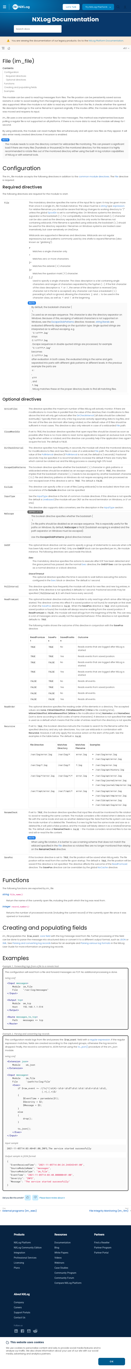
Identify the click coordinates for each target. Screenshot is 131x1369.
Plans (17, 1267)
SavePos (46, 605)
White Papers (61, 1252)
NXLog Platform (22, 1242)
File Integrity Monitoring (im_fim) (108, 1210)
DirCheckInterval (85, 415)
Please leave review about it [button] (52, 1198)
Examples (9, 91)
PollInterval (47, 454)
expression (118, 205)
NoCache (103, 867)
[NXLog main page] (21, 7)
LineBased (48, 499)
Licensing (19, 1262)
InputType (42, 496)
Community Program (65, 1272)
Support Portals (22, 1312)
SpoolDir (52, 212)
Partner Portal (101, 1252)
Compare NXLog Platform (67, 1283)
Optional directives (16, 79)
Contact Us (19, 1317)
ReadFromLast (119, 864)
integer (7, 906)
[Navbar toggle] (3, 48)
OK (112, 1361)
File (116, 176)
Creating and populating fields (20, 87)
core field (45, 936)
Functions (9, 83)
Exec (84, 564)
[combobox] (38, 29)
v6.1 (125, 48)
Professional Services (25, 1257)
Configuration (11, 72)
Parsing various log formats (95, 943)
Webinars (59, 1262)
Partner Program (102, 1247)
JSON (123, 939)
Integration (19, 1252)
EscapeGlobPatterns (62, 321)
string (104, 205)
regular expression (100, 1039)
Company (19, 1302)
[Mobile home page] (8, 48)
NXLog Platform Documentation (106, 40)
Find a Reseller (101, 1242)
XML (5, 943)
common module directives (94, 176)
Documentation (62, 1242)
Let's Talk (71, 7)
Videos (58, 1257)
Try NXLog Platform (96, 7)
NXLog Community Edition (28, 1247)
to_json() (83, 1046)
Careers (18, 1307)
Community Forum (64, 1277)
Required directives (16, 76)
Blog (56, 1247)
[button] (7, 7)
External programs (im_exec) (20, 1210)
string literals (103, 321)
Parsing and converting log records (31, 943)
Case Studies (61, 1267)
